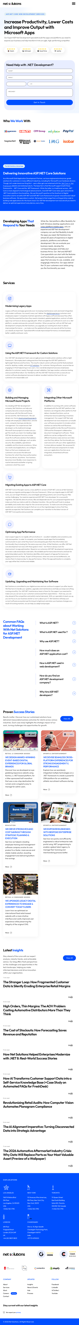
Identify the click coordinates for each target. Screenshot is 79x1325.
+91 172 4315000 (33, 1238)
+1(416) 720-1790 (9, 1209)
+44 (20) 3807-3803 (10, 1238)
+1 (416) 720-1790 (57, 1209)
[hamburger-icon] (73, 3)
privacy (18, 1312)
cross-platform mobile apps (52, 226)
